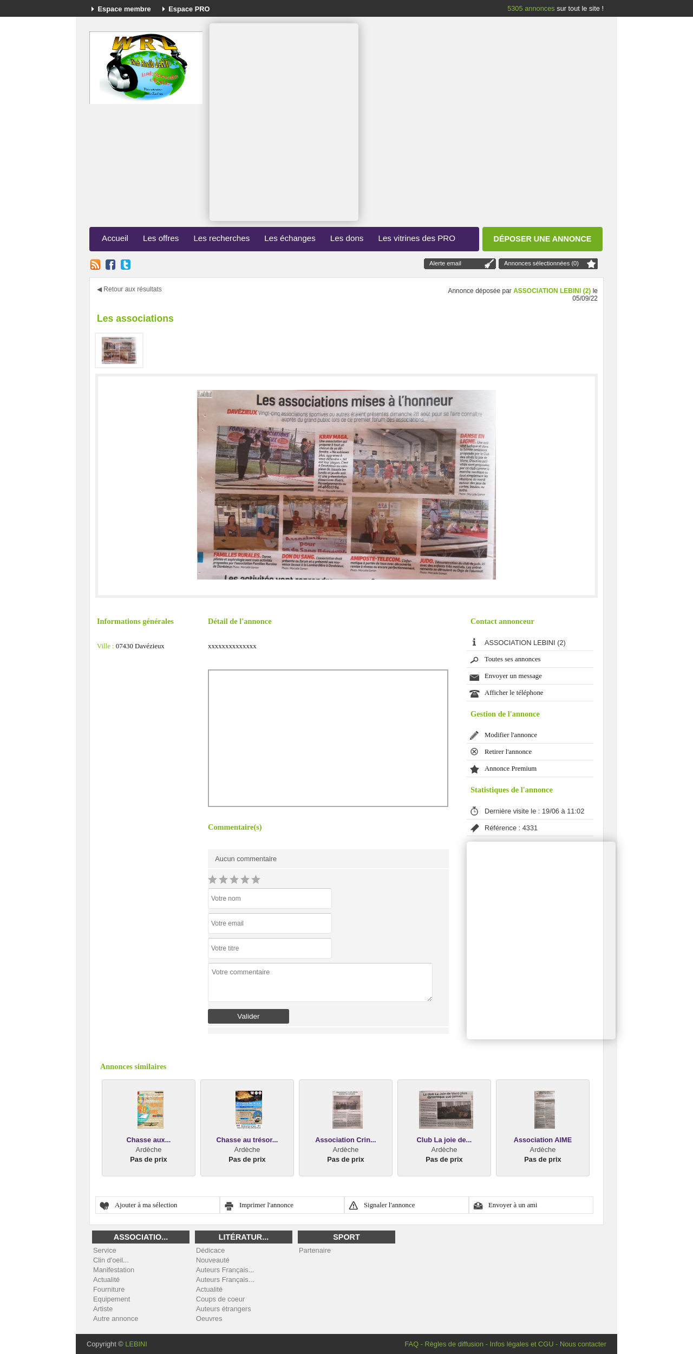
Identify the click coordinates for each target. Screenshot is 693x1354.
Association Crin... (345, 1140)
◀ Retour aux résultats (129, 289)
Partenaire (315, 1250)
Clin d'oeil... (111, 1260)
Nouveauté (213, 1260)
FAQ (411, 1344)
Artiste (103, 1309)
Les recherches (221, 238)
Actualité (106, 1279)
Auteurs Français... (225, 1270)
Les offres (161, 238)
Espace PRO (189, 9)
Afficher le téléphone (514, 692)
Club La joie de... (444, 1140)
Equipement (111, 1299)
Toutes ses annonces (513, 659)
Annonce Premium (511, 768)
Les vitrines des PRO (416, 238)
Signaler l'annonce (389, 1205)
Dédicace (210, 1250)
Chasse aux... (149, 1140)
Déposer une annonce (543, 239)
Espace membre (124, 9)
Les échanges (290, 238)
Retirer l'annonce (508, 752)
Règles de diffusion (453, 1344)
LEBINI (136, 1344)
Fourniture (109, 1289)
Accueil (115, 238)
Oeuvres (209, 1318)
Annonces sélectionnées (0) (541, 263)
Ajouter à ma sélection (146, 1205)
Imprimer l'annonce (266, 1205)
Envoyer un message (513, 676)
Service (104, 1250)
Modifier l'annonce (511, 735)
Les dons (347, 238)
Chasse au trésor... (247, 1140)
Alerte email (445, 263)
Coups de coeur (220, 1299)
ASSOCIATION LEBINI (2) (552, 291)
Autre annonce (115, 1318)
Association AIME (543, 1140)
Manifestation (113, 1270)
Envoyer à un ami (513, 1205)
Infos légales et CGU (521, 1344)
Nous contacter (583, 1344)
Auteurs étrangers (223, 1309)
